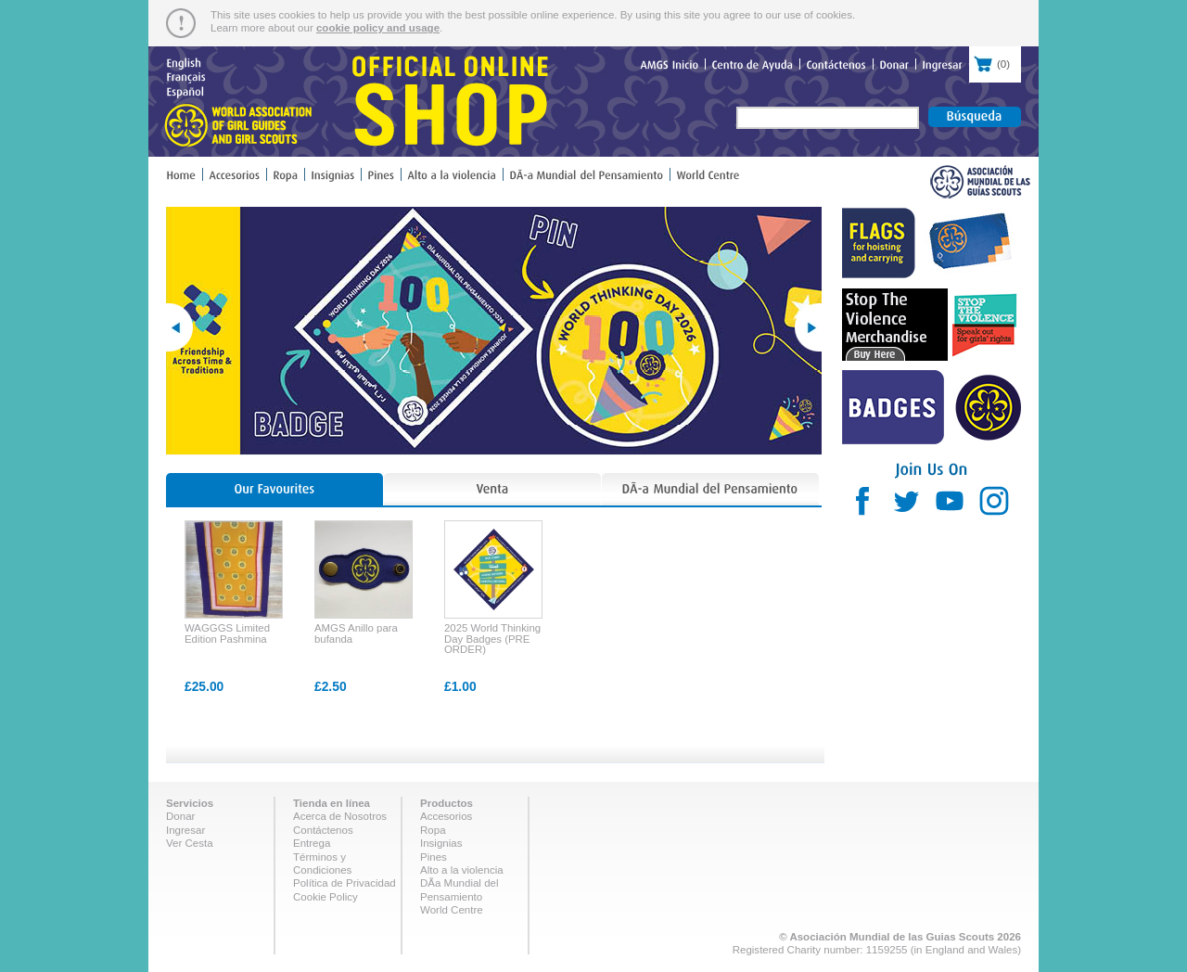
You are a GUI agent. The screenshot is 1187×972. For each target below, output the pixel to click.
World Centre (451, 909)
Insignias (441, 843)
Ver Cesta (189, 843)
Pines (433, 857)
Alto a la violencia (462, 870)
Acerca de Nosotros (340, 816)
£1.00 (460, 686)
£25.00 (204, 686)
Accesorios (446, 816)
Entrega (311, 843)
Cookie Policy (325, 896)
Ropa (433, 830)
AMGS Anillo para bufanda (356, 633)
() (995, 62)
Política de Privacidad (344, 883)
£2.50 (330, 686)
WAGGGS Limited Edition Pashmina (227, 633)
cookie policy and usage (378, 27)
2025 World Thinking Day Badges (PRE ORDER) (492, 638)
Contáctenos (323, 830)
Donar (180, 816)
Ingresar (185, 830)
